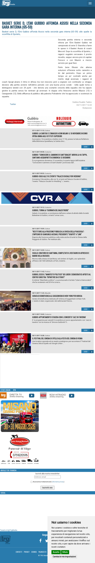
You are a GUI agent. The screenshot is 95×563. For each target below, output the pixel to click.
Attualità (47, 293)
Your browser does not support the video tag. (20, 371)
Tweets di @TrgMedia (8, 530)
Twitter (13, 104)
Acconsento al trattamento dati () (48, 482)
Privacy (27, 552)
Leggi (89, 146)
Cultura (47, 130)
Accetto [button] (56, 552)
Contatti (19, 552)
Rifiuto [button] (65, 552)
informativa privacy (58, 482)
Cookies (34, 552)
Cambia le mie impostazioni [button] (64, 557)
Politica (47, 271)
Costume (48, 152)
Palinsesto (42, 552)
